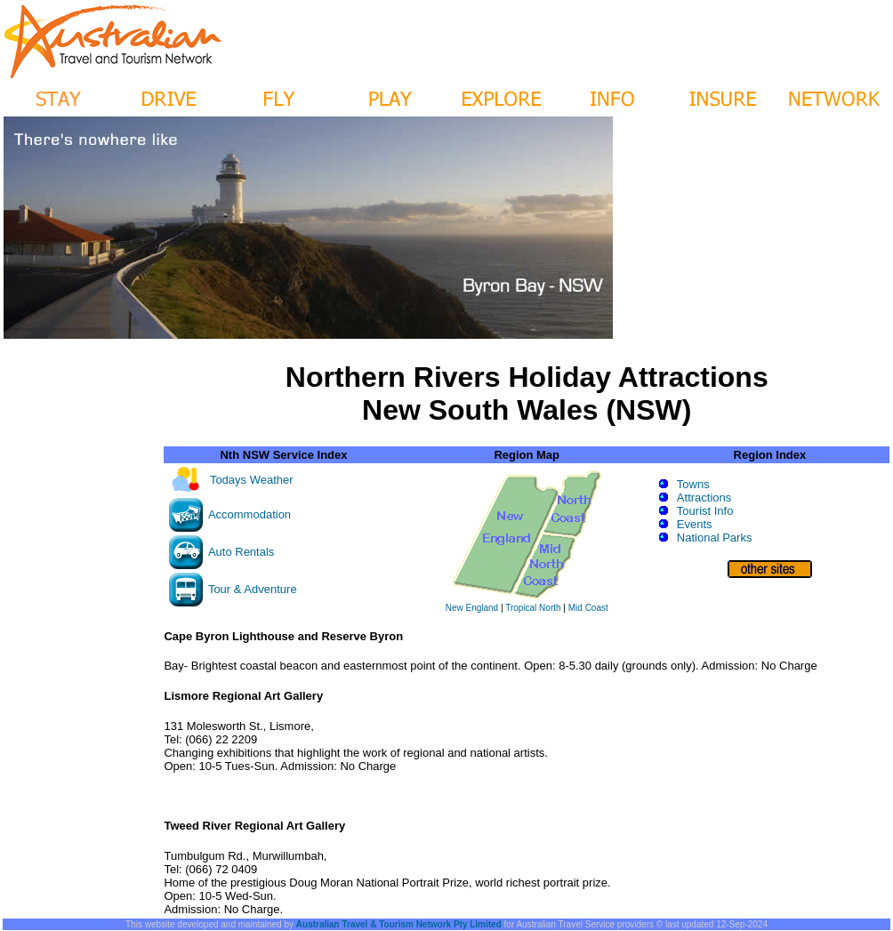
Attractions (704, 497)
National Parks (714, 537)
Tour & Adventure (252, 589)
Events (694, 524)
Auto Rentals (241, 551)
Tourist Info (705, 511)
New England (472, 608)
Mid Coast (588, 608)
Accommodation (249, 514)
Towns (693, 484)
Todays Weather (252, 479)
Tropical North (532, 608)
